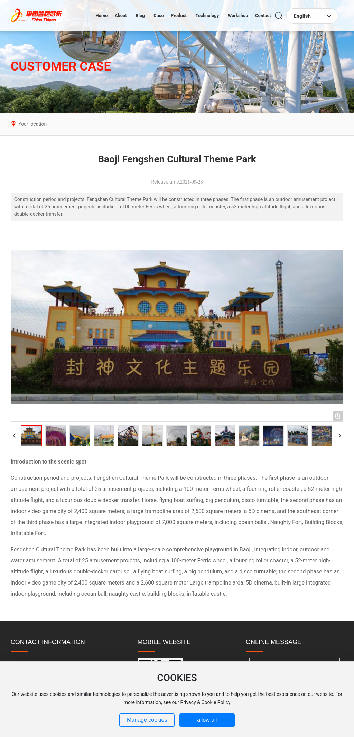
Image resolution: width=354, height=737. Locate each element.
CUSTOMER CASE (61, 66)
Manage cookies (147, 720)
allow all (207, 720)
